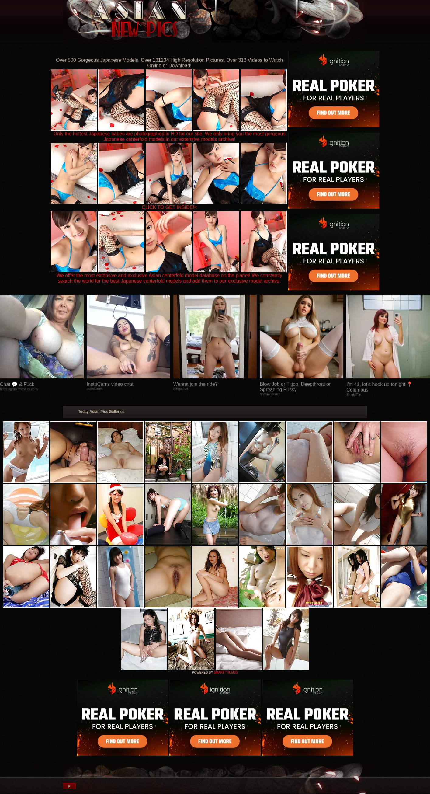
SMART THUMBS (226, 672)
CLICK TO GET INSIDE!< (169, 207)
